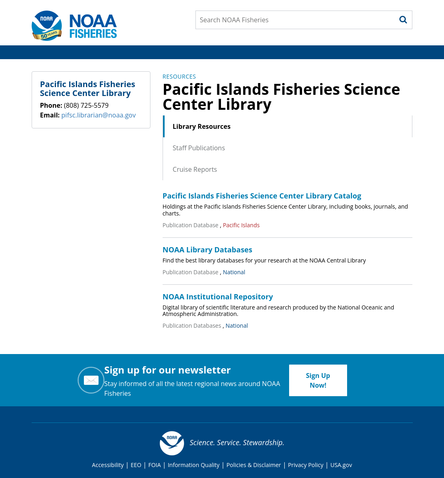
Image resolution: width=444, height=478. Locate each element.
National (234, 272)
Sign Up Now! (318, 380)
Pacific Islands (241, 225)
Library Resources (202, 126)
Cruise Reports (195, 169)
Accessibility (108, 465)
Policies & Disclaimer (253, 465)
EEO (136, 465)
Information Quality (194, 465)
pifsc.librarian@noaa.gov (98, 115)
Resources (179, 76)
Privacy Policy (305, 465)
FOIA (154, 465)
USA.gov (341, 465)
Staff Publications (199, 147)
